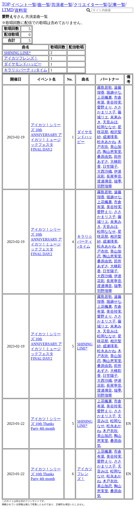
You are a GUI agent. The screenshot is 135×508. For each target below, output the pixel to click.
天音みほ (110, 122)
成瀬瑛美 (110, 137)
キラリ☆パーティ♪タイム (25, 70)
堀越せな (113, 92)
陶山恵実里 (112, 152)
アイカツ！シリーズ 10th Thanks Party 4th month (46, 423)
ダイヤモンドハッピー (22, 64)
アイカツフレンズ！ (21, 58)
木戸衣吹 (110, 431)
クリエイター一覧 (90, 4)
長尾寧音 (113, 176)
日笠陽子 (110, 166)
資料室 (21, 10)
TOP (6, 4)
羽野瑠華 (104, 186)
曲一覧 (44, 4)
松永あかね (106, 142)
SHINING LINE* (17, 53)
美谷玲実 (113, 102)
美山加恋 (104, 436)
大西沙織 (104, 171)
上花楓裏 (104, 97)
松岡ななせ (106, 127)
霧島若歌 (104, 88)
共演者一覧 (61, 4)
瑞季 (117, 181)
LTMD (7, 10)
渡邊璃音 (104, 181)
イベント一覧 (23, 4)
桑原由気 (104, 157)
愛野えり (104, 107)
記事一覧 (117, 4)
